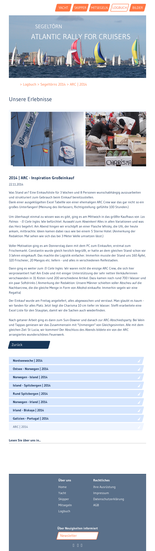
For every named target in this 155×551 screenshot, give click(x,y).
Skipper (63, 499)
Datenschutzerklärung (108, 499)
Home (62, 487)
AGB (96, 505)
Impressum (101, 493)
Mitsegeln (65, 505)
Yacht (62, 493)
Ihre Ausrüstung (104, 487)
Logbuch (64, 511)
